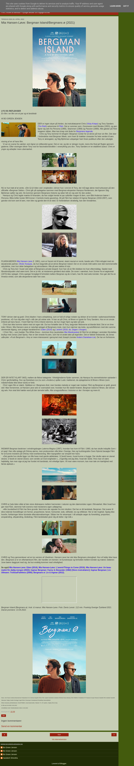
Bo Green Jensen (10, 747)
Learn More (115, 6)
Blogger (63, 764)
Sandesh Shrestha (10, 758)
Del (3, 716)
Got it (126, 6)
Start (59, 735)
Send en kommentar (11, 726)
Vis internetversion (59, 739)
